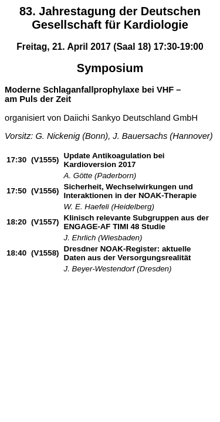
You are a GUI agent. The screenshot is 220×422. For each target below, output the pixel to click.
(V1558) (45, 253)
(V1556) (45, 190)
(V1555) (45, 159)
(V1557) (45, 221)
